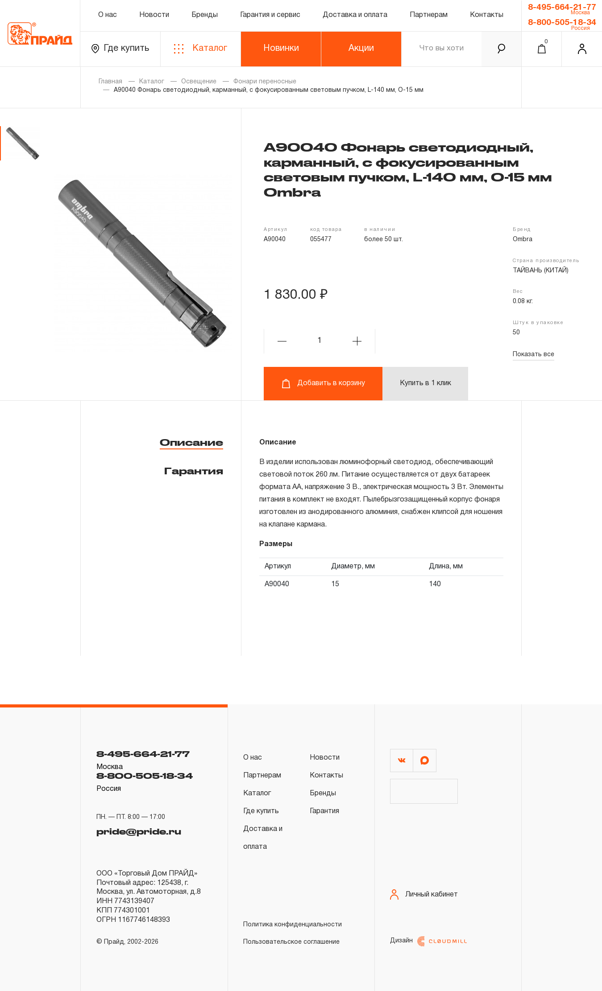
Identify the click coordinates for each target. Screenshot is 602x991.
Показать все (533, 355)
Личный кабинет (424, 894)
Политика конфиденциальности (292, 925)
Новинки (281, 49)
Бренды (204, 15)
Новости (154, 15)
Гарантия (193, 470)
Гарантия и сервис (270, 15)
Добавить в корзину (323, 383)
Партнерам (429, 15)
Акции (361, 49)
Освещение (198, 82)
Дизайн (428, 941)
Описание (191, 442)
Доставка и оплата (355, 15)
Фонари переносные (264, 82)
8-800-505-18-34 (562, 23)
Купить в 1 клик (425, 383)
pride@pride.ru (138, 829)
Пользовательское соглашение (291, 942)
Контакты (486, 15)
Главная (110, 82)
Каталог (200, 48)
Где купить (120, 48)
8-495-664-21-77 (562, 8)
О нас (107, 15)
